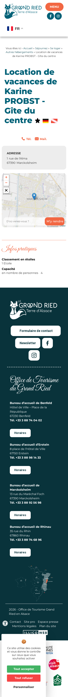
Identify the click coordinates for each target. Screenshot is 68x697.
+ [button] (6, 177)
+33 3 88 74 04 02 (29, 420)
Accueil (27, 48)
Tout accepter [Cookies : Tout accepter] (24, 669)
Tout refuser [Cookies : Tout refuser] (24, 678)
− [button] (6, 183)
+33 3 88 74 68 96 (29, 539)
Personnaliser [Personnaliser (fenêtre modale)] (23, 687)
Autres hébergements (19, 52)
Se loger (55, 48)
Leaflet (62, 226)
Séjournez (41, 48)
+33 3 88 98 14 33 (28, 457)
